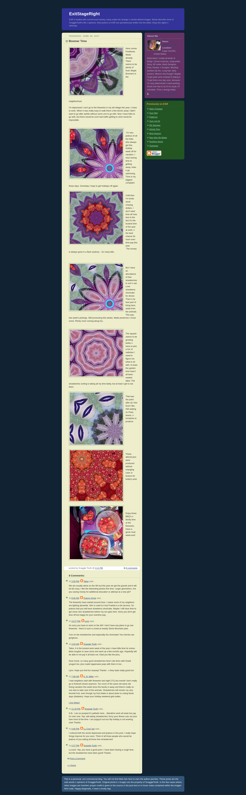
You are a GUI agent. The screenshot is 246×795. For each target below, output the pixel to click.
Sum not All (154, 121)
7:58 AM (75, 676)
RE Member (155, 125)
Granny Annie (89, 598)
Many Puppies (156, 109)
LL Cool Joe (89, 729)
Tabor (86, 581)
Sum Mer (153, 113)
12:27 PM (75, 621)
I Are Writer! (74, 703)
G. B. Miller (88, 676)
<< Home (71, 765)
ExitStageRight (84, 13)
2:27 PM (75, 746)
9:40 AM (75, 598)
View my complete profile (162, 94)
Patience (153, 117)
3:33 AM (75, 644)
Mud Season (155, 133)
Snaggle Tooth (90, 644)
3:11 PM (99, 568)
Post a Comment (77, 758)
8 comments (131, 568)
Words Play (154, 129)
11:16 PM (75, 709)
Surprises (153, 146)
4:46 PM (75, 729)
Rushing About (156, 141)
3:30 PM (75, 581)
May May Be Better (158, 138)
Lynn (87, 621)
